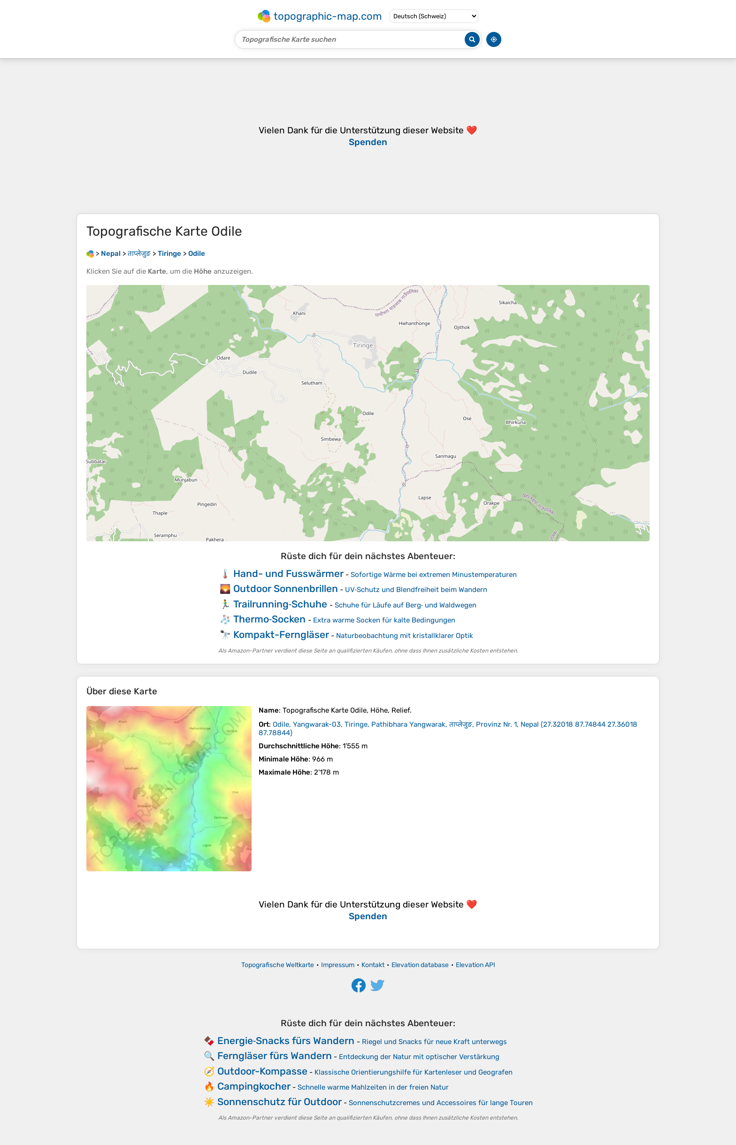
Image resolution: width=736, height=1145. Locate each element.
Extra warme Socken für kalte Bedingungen (384, 620)
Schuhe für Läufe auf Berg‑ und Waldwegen (406, 605)
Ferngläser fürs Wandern (274, 1055)
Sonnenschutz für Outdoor (279, 1101)
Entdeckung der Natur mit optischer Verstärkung (419, 1057)
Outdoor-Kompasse (262, 1071)
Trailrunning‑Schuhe (280, 604)
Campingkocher (254, 1086)
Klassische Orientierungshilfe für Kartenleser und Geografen (413, 1072)
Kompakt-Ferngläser (281, 634)
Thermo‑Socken (269, 619)
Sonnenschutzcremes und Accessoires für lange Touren (441, 1103)
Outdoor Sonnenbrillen (285, 588)
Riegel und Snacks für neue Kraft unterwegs (434, 1041)
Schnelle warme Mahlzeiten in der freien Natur (373, 1087)
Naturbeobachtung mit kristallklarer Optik (404, 635)
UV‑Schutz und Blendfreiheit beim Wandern (416, 589)
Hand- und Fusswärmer (288, 573)
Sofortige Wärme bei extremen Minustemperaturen (434, 574)
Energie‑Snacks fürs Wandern (286, 1040)
